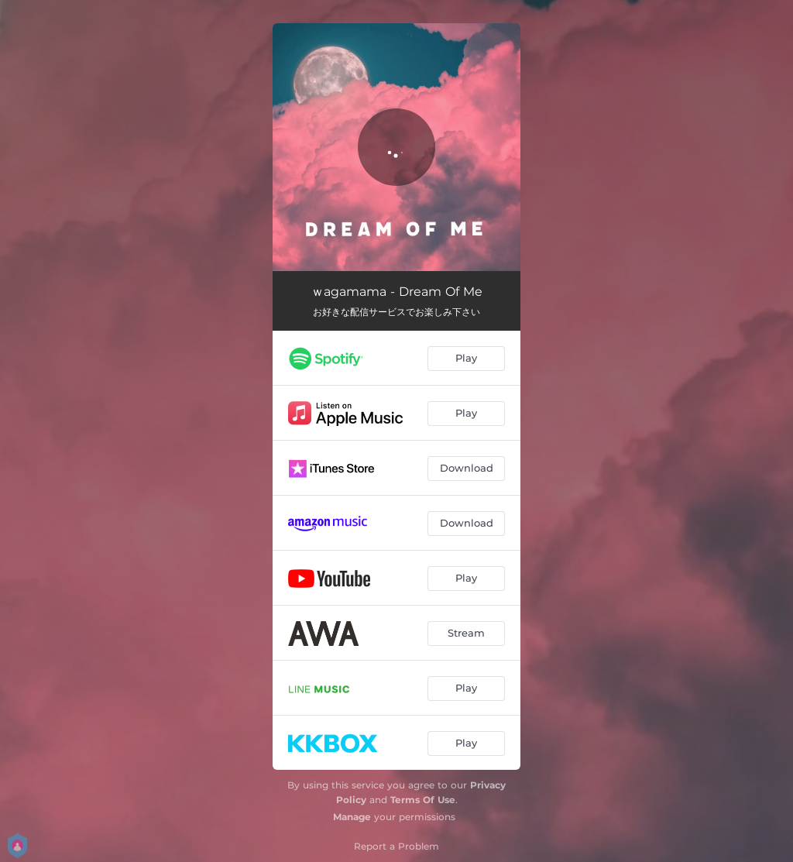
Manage (352, 817)
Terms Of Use (422, 799)
